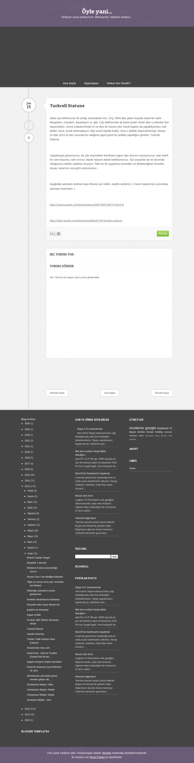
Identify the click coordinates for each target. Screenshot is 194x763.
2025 (28, 423)
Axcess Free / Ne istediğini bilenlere (45, 577)
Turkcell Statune (35, 629)
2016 (28, 469)
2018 (28, 457)
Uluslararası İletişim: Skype (40, 694)
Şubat (30, 547)
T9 (170, 428)
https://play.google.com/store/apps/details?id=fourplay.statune (86, 220)
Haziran (31, 525)
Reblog (163, 233)
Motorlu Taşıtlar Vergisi (38, 557)
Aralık (30, 490)
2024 (28, 429)
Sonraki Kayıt (57, 393)
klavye (132, 432)
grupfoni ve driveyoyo (37, 609)
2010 (28, 720)
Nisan (30, 536)
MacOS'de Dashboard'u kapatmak (92, 473)
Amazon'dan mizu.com (38, 648)
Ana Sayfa (69, 83)
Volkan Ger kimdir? (119, 83)
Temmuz (32, 519)
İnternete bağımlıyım (85, 518)
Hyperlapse (91, 83)
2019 (28, 452)
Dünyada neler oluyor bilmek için (43, 604)
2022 (28, 440)
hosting (159, 432)
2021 (28, 446)
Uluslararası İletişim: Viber (40, 684)
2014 (28, 480)
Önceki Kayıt (162, 393)
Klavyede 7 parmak (36, 563)
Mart (30, 542)
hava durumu (161, 436)
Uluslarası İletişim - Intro (39, 700)
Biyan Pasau (97, 757)
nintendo (168, 432)
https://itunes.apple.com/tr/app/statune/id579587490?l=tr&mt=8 (87, 204)
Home (132, 468)
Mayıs (30, 530)
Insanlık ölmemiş (35, 634)
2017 (28, 463)
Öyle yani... (97, 11)
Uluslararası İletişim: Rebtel (41, 689)
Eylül (30, 507)
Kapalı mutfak (34, 615)
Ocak (30, 553)
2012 (28, 709)
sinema (141, 432)
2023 (28, 435)
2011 (28, 714)
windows (133, 435)
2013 (28, 486)
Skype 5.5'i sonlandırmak (89, 429)
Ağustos (31, 513)
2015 (28, 475)
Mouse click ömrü (84, 495)
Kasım (30, 496)
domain (150, 432)
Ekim (30, 502)
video (141, 435)
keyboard (162, 428)
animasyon (149, 436)
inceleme (136, 428)
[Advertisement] (97, 53)
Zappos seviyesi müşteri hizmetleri (44, 662)
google (150, 428)
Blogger (106, 752)
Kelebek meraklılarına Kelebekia (43, 599)
